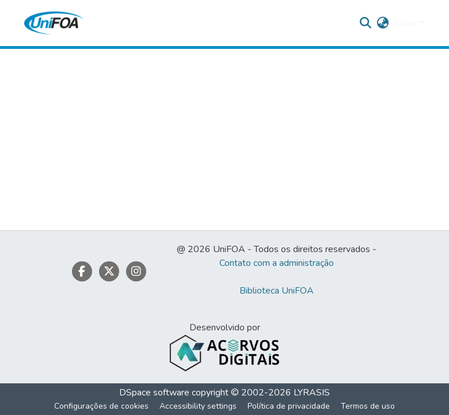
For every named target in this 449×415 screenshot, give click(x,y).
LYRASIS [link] (312, 392)
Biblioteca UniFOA (276, 290)
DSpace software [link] (154, 392)
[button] (53, 23)
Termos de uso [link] (368, 406)
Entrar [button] (406, 23)
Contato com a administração (276, 263)
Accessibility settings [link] (198, 406)
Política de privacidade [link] (289, 406)
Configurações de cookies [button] (101, 406)
